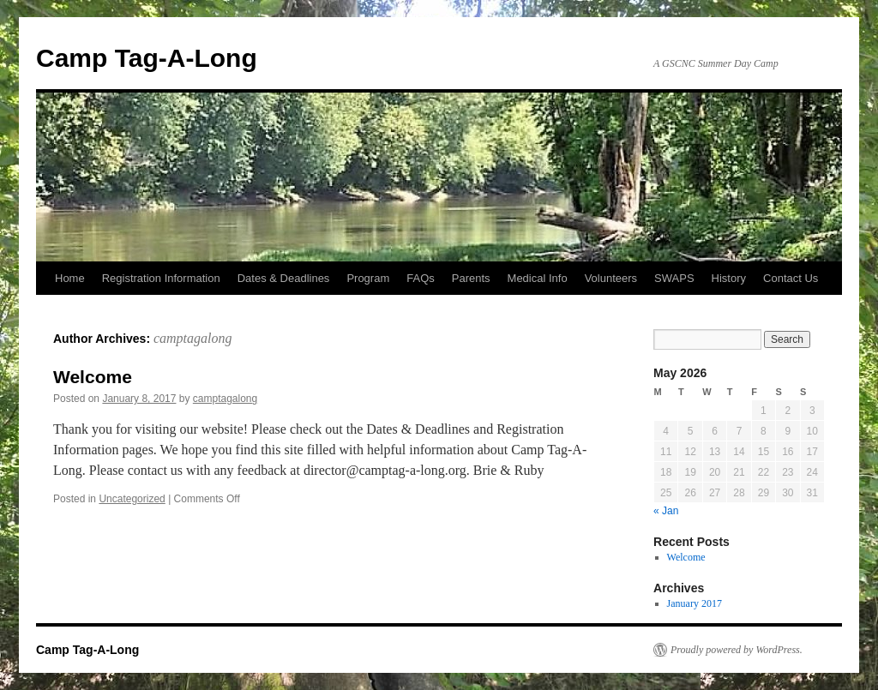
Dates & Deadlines (284, 278)
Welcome (92, 377)
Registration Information (161, 278)
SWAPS (674, 278)
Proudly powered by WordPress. (737, 650)
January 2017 (694, 603)
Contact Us (790, 278)
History (729, 278)
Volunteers (611, 278)
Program (367, 278)
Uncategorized (132, 499)
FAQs (420, 278)
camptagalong (192, 338)
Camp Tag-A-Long (146, 58)
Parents (471, 278)
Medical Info (538, 278)
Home (70, 278)
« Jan (665, 511)
